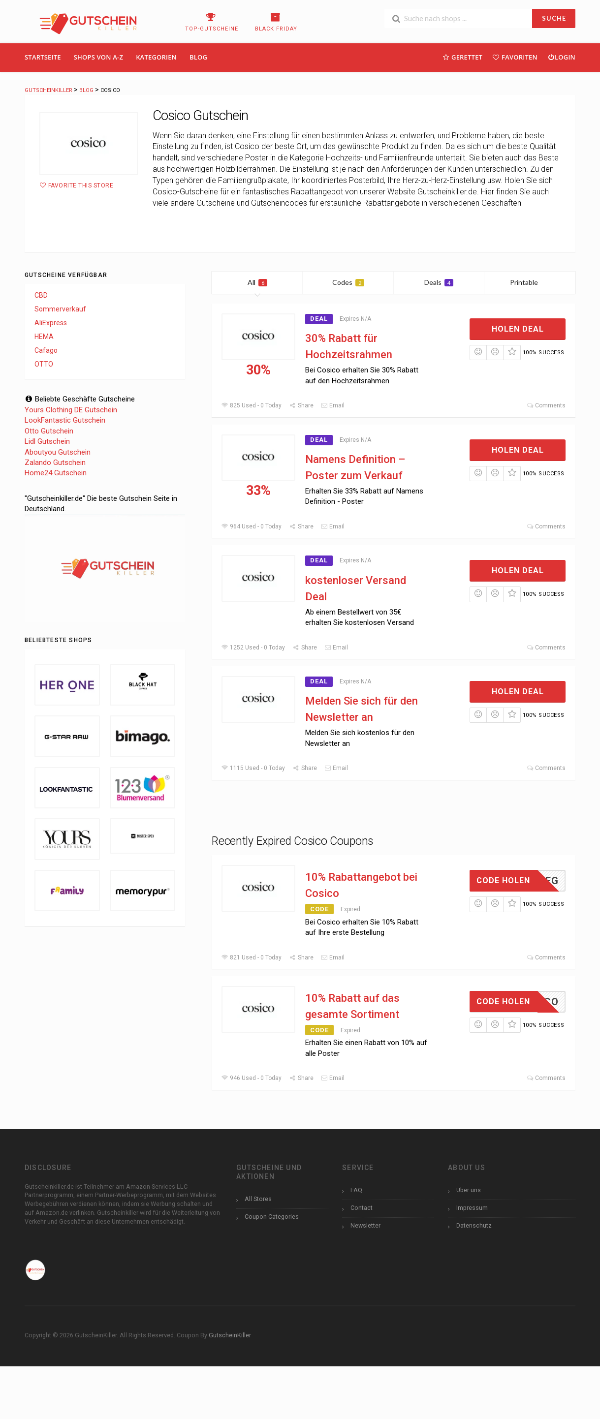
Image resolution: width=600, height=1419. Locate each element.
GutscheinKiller (230, 1335)
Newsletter (365, 1225)
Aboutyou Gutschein (58, 452)
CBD (41, 295)
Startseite (43, 57)
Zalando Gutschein (55, 462)
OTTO (43, 364)
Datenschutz (474, 1225)
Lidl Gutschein (47, 441)
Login (561, 57)
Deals (438, 282)
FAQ (356, 1190)
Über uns (468, 1190)
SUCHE (554, 18)
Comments (546, 405)
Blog (198, 57)
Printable (530, 282)
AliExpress (50, 323)
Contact (361, 1207)
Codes (348, 282)
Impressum (472, 1207)
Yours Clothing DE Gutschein (71, 409)
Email (333, 405)
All (257, 282)
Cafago (46, 350)
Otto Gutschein (49, 431)
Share (301, 405)
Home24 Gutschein (56, 472)
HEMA (44, 336)
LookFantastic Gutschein (65, 420)
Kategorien (156, 57)
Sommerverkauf (60, 309)
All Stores (258, 1199)
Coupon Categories (272, 1216)
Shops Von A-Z (98, 57)
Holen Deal (518, 329)
